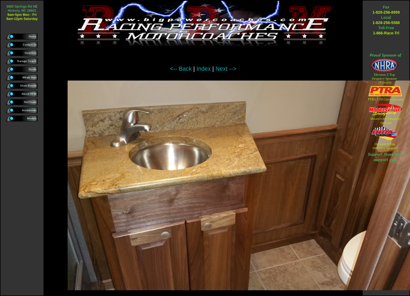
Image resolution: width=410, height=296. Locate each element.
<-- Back (181, 69)
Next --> (225, 69)
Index (204, 69)
